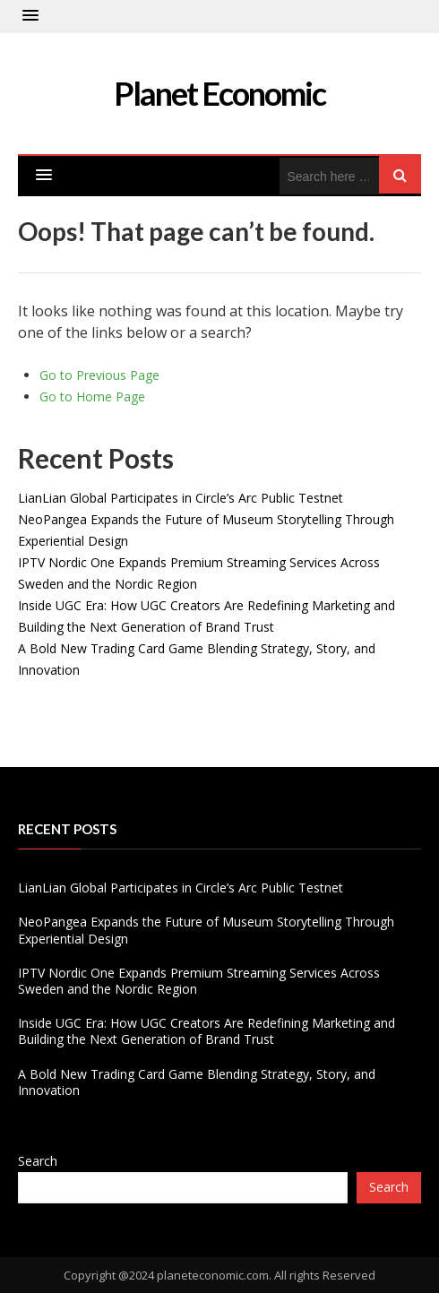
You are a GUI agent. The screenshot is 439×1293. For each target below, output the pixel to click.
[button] (30, 16)
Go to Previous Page (99, 375)
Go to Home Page (92, 396)
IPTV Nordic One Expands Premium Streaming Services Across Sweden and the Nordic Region (199, 980)
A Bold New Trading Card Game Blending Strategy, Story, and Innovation (196, 1082)
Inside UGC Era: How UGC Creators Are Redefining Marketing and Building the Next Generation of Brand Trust (206, 1030)
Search (37, 1160)
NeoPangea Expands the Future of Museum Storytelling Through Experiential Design (206, 929)
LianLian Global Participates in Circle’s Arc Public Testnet (180, 497)
